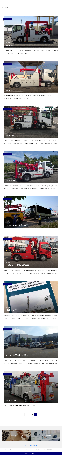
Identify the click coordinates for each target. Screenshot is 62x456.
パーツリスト (19, 449)
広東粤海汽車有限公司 (47, 449)
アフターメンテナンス (29, 449)
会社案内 (38, 449)
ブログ (7, 18)
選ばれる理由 (4, 449)
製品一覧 (11, 449)
